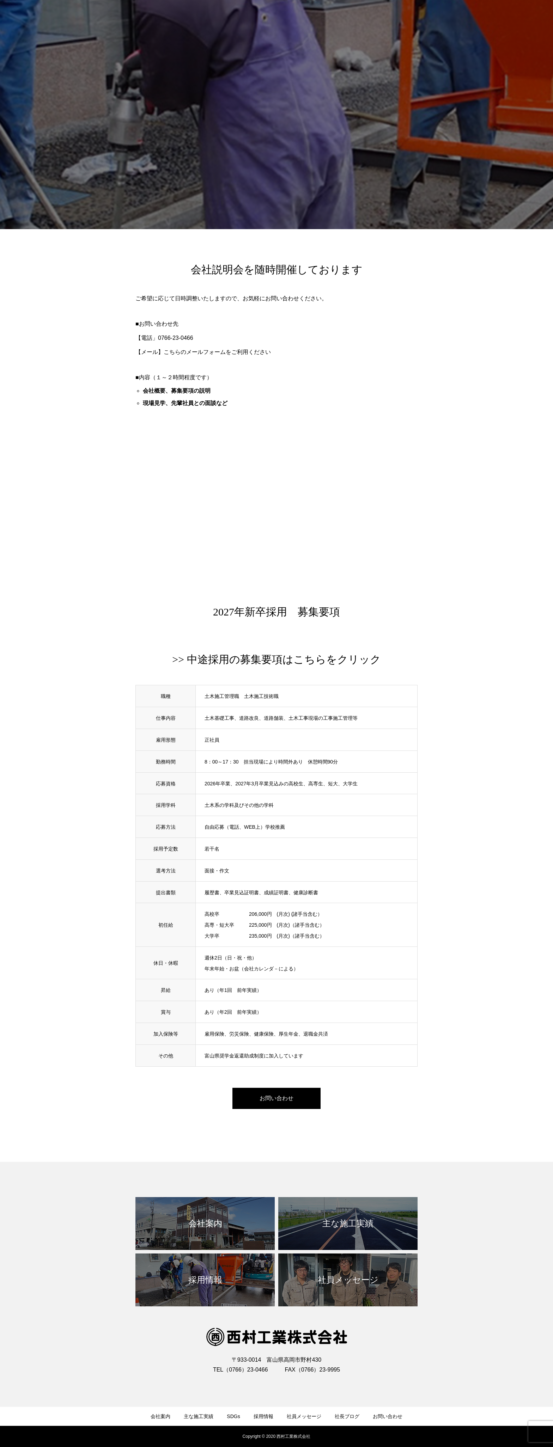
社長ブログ (347, 1416)
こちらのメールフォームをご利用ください (217, 352)
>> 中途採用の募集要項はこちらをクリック (276, 659)
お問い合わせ (387, 1416)
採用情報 (263, 1416)
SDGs (233, 1416)
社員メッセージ (304, 1416)
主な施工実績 (198, 1416)
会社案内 (160, 1416)
